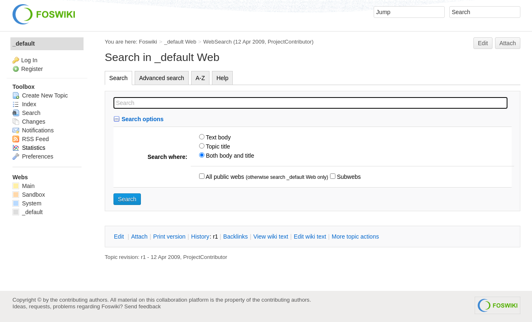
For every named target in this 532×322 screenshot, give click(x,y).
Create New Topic (40, 95)
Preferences (32, 156)
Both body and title (229, 155)
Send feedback (142, 306)
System (27, 203)
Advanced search (161, 78)
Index (24, 104)
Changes (28, 121)
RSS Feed (30, 139)
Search (118, 78)
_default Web (180, 42)
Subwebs (348, 176)
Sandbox (28, 194)
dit (120, 236)
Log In (29, 60)
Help (223, 78)
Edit (483, 43)
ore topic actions (355, 236)
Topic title (217, 146)
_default (23, 43)
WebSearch (217, 42)
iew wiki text (271, 236)
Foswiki (148, 42)
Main (23, 186)
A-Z (200, 78)
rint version (169, 236)
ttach (139, 236)
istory (200, 236)
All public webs (224, 176)
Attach (508, 43)
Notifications (33, 130)
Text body (217, 137)
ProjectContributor (290, 42)
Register (32, 69)
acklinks (235, 236)
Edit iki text (310, 236)
